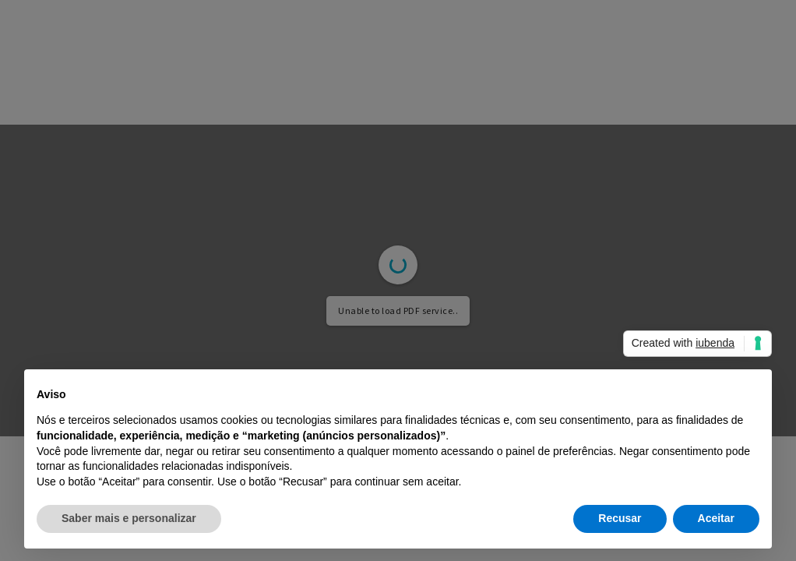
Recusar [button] (619, 518)
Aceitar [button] (716, 518)
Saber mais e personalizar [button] (129, 518)
